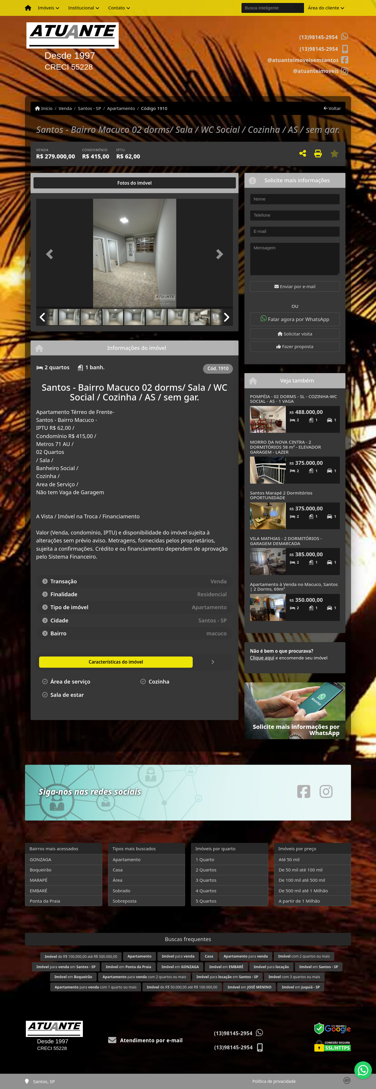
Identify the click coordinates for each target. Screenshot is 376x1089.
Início (44, 108)
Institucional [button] (81, 8)
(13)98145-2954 (318, 37)
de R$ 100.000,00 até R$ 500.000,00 (81, 956)
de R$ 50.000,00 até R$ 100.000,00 (182, 987)
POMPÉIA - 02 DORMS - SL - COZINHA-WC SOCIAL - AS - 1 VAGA (293, 398)
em (128, 966)
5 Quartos (206, 901)
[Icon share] (308, 60)
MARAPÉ (38, 880)
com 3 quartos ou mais (294, 976)
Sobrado (121, 890)
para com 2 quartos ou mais (144, 976)
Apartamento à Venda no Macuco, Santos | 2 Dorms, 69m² (294, 586)
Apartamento (121, 108)
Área (117, 880)
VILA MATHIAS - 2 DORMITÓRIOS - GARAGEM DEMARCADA (286, 540)
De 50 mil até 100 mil (301, 870)
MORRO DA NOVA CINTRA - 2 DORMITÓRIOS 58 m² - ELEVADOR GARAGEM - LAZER (285, 447)
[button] (51, 254)
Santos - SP (89, 108)
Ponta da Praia (45, 901)
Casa (118, 870)
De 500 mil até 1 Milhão (303, 890)
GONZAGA (40, 859)
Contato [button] (116, 8)
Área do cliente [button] (323, 8)
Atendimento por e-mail (145, 1040)
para (178, 956)
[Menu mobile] (28, 8)
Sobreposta (125, 901)
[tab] (55, 182)
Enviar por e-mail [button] (294, 286)
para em (65, 966)
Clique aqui (262, 658)
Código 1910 (154, 108)
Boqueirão (40, 870)
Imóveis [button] (46, 8)
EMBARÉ (38, 890)
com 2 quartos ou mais (304, 956)
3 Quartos (206, 880)
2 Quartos (206, 870)
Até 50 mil (289, 859)
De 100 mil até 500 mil (302, 880)
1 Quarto (205, 859)
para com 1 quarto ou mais (95, 987)
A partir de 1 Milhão (299, 901)
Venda (65, 108)
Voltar (332, 108)
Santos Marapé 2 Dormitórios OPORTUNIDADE (281, 495)
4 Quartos (206, 890)
